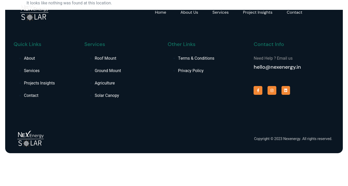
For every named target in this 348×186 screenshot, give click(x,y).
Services (221, 12)
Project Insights (258, 12)
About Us (189, 12)
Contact (295, 12)
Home (160, 12)
